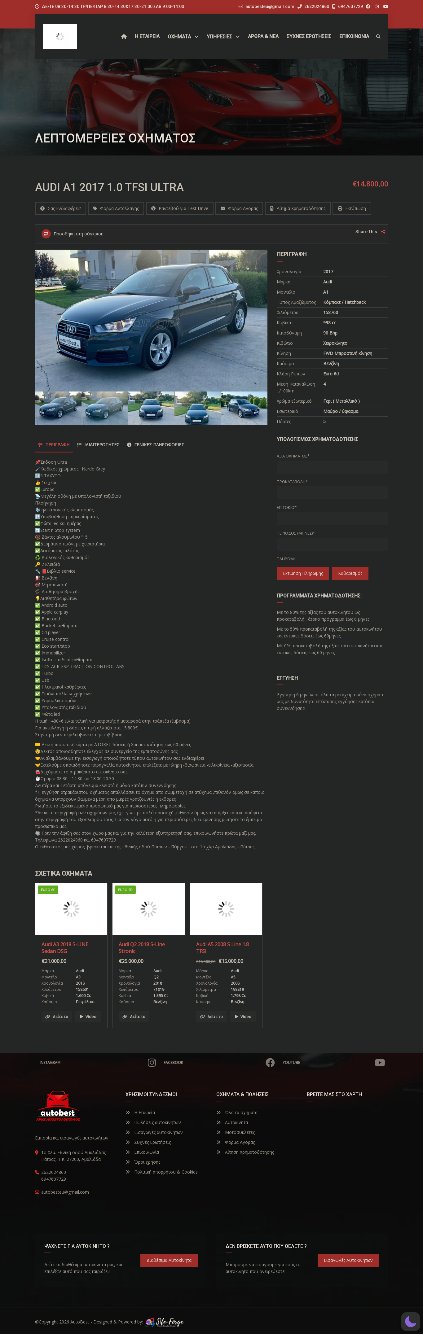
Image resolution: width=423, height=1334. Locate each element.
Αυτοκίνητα (232, 1122)
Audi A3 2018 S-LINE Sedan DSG (65, 948)
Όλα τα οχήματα (237, 1112)
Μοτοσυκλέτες (235, 1132)
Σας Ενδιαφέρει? (60, 208)
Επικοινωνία (142, 1152)
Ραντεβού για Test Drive (179, 208)
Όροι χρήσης (143, 1162)
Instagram (98, 1062)
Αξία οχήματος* (293, 456)
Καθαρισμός (350, 573)
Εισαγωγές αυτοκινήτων (154, 1132)
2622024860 (313, 6)
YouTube (334, 1062)
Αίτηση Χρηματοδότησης (245, 1152)
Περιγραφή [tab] (53, 445)
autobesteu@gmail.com (269, 6)
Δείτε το (56, 1016)
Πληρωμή (287, 559)
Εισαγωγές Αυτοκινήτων (348, 1260)
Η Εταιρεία (140, 1112)
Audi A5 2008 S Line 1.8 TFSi (222, 948)
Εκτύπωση (352, 208)
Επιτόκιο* (287, 507)
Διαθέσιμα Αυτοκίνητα (169, 1260)
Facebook (219, 1062)
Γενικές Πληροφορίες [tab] (155, 445)
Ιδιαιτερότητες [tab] (98, 445)
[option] (151, 320)
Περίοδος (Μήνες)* (296, 533)
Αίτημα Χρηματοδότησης (297, 208)
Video (88, 1016)
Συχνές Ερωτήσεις (148, 1142)
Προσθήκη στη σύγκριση (73, 233)
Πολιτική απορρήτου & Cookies (162, 1172)
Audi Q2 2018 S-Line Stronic (142, 948)
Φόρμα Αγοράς (239, 208)
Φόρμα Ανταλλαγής (116, 208)
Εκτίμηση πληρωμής (303, 573)
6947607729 (347, 6)
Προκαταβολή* (292, 481)
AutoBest (79, 1322)
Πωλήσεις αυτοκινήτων (153, 1122)
